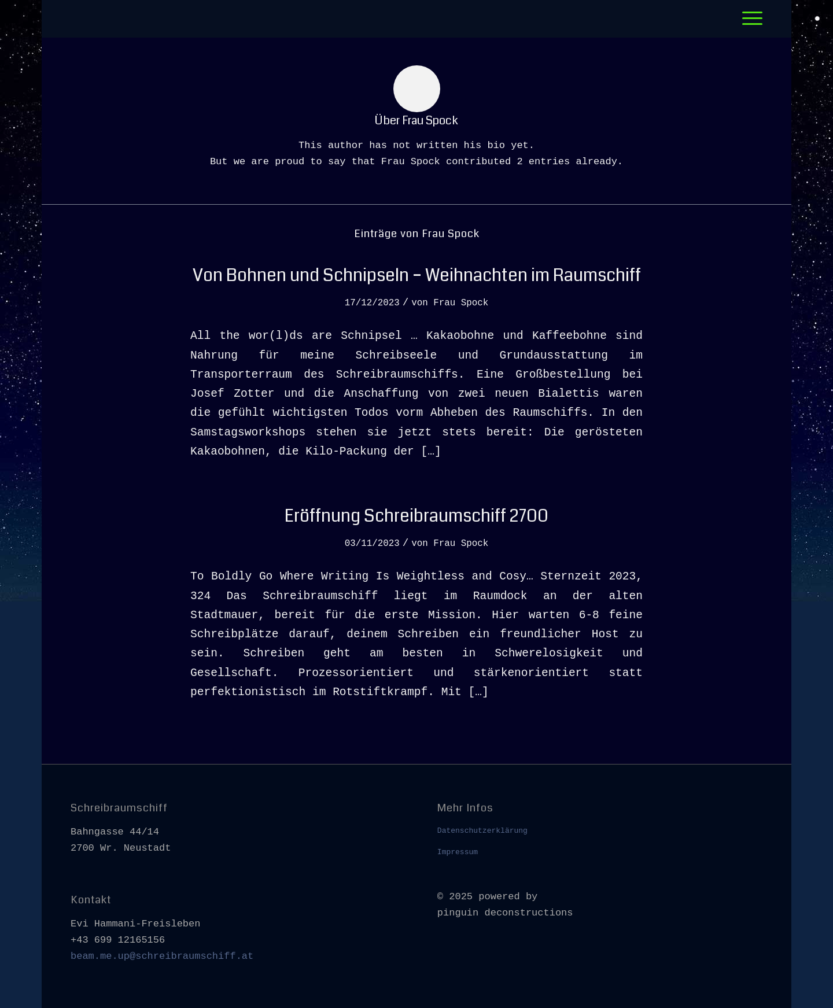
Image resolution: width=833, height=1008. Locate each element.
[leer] (73, 19)
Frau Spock (460, 303)
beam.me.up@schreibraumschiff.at (162, 956)
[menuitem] (748, 19)
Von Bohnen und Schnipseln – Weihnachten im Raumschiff (417, 275)
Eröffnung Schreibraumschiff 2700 (416, 516)
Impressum (457, 852)
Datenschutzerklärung (482, 830)
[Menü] (748, 19)
